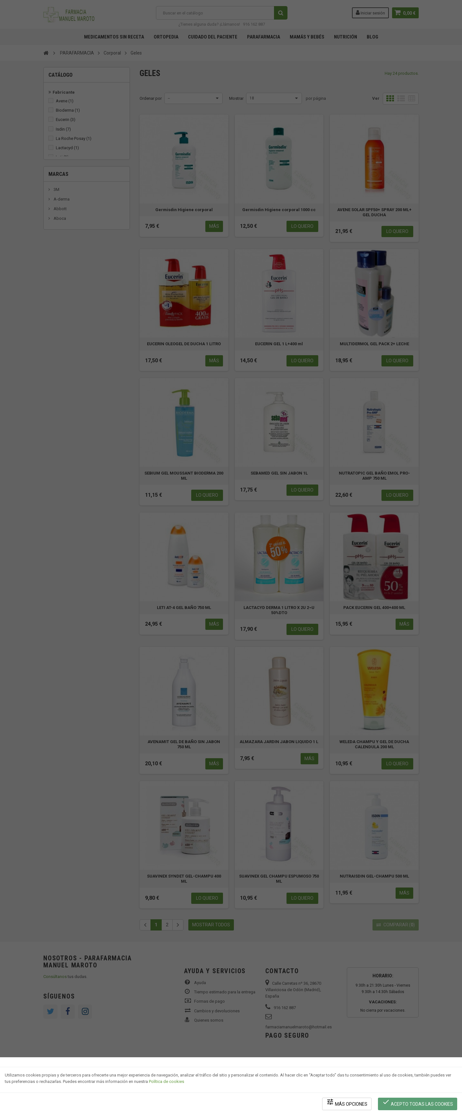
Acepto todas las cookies (417, 1102)
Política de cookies (166, 1081)
